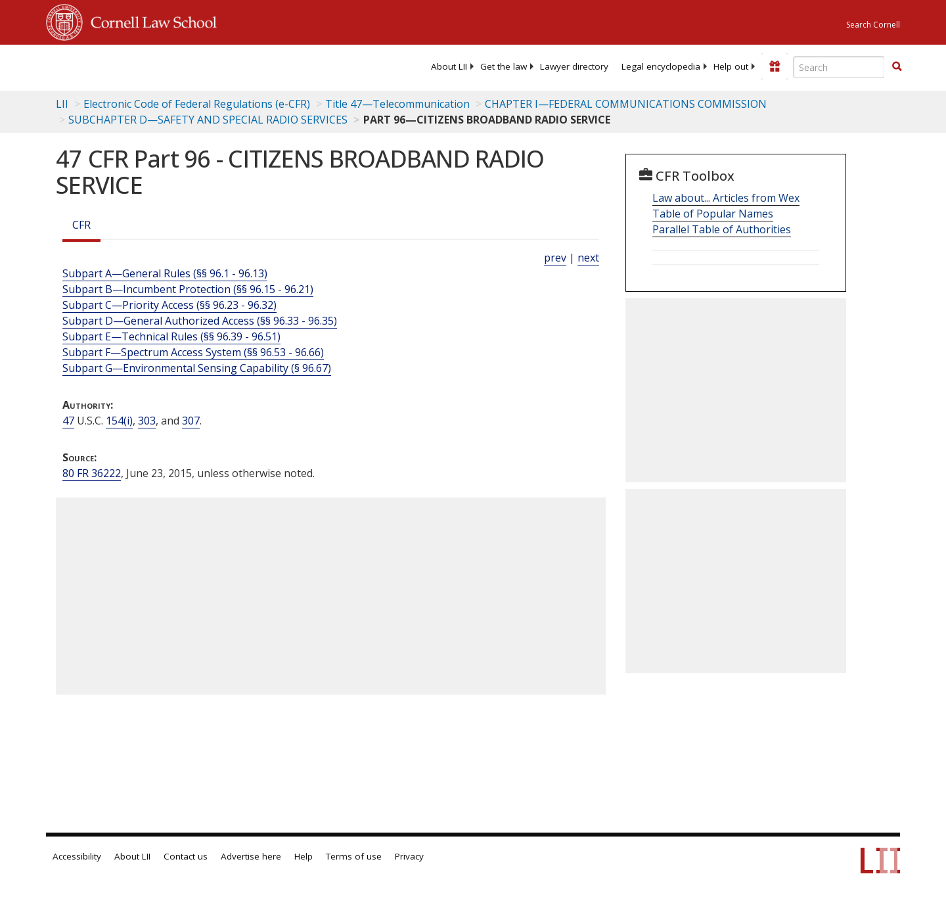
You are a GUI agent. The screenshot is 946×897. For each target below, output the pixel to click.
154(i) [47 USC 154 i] (119, 420)
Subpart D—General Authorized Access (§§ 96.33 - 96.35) (199, 320)
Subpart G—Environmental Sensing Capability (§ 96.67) (196, 368)
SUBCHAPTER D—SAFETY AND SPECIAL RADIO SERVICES (208, 119)
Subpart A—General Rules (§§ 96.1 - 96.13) (164, 273)
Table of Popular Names (712, 213)
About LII (449, 66)
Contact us (186, 856)
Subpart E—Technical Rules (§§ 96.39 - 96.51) (171, 336)
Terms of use (354, 856)
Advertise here (251, 856)
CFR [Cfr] (81, 225)
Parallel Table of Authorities (721, 229)
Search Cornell (873, 24)
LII (62, 104)
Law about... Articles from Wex (726, 198)
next (588, 257)
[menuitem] (449, 66)
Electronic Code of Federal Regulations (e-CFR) (196, 104)
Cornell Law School (150, 20)
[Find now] (896, 67)
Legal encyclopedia (660, 66)
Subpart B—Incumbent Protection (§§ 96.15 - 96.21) (187, 289)
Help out (730, 66)
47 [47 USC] (68, 420)
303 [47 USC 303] (147, 420)
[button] (896, 66)
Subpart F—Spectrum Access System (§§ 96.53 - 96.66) (193, 352)
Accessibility (77, 856)
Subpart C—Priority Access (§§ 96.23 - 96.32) (169, 305)
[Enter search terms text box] (839, 67)
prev (555, 257)
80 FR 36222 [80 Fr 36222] (91, 473)
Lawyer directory (574, 66)
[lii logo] (194, 65)
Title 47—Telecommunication (397, 104)
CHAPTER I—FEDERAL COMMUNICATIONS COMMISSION (626, 104)
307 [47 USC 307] (191, 420)
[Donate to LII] (774, 66)
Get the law (503, 66)
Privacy (409, 856)
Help (303, 856)
